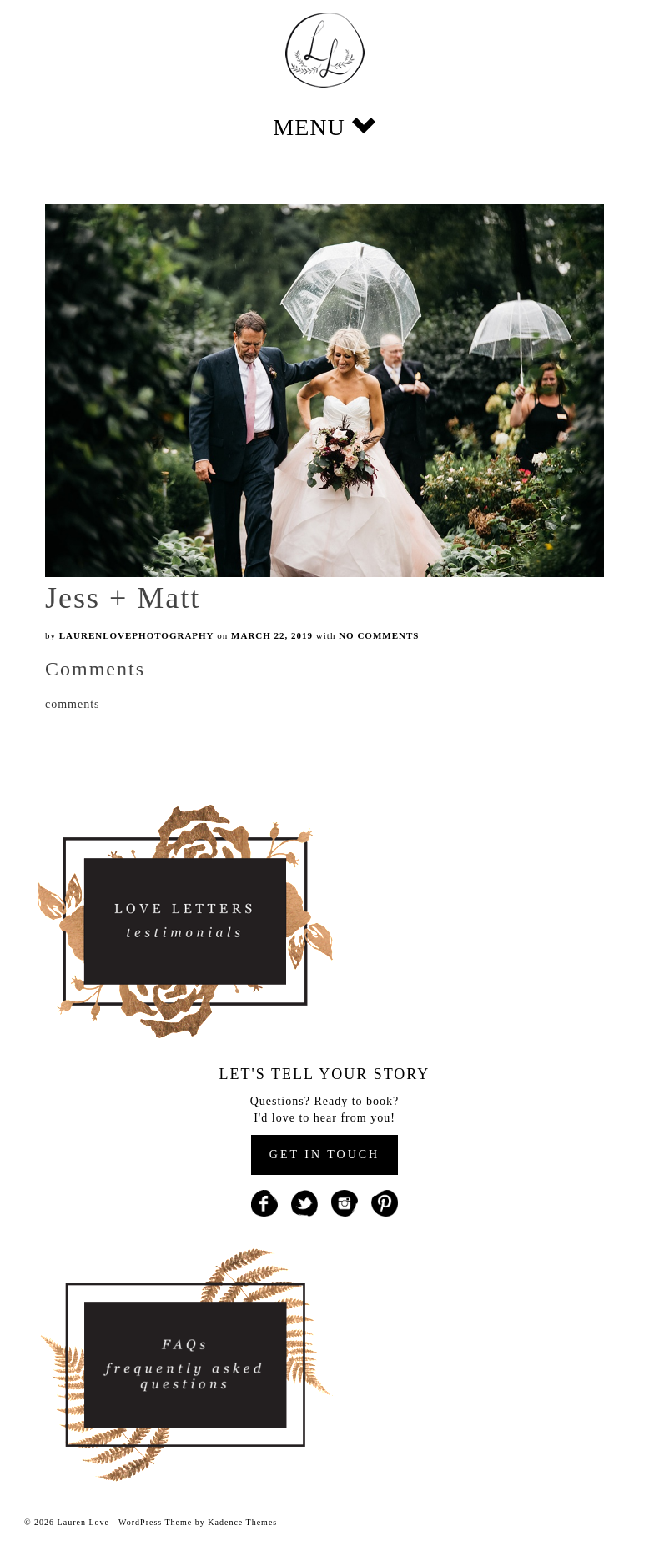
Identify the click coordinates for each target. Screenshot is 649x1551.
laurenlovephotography (136, 635)
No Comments (379, 635)
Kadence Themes (242, 1522)
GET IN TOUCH (324, 1154)
